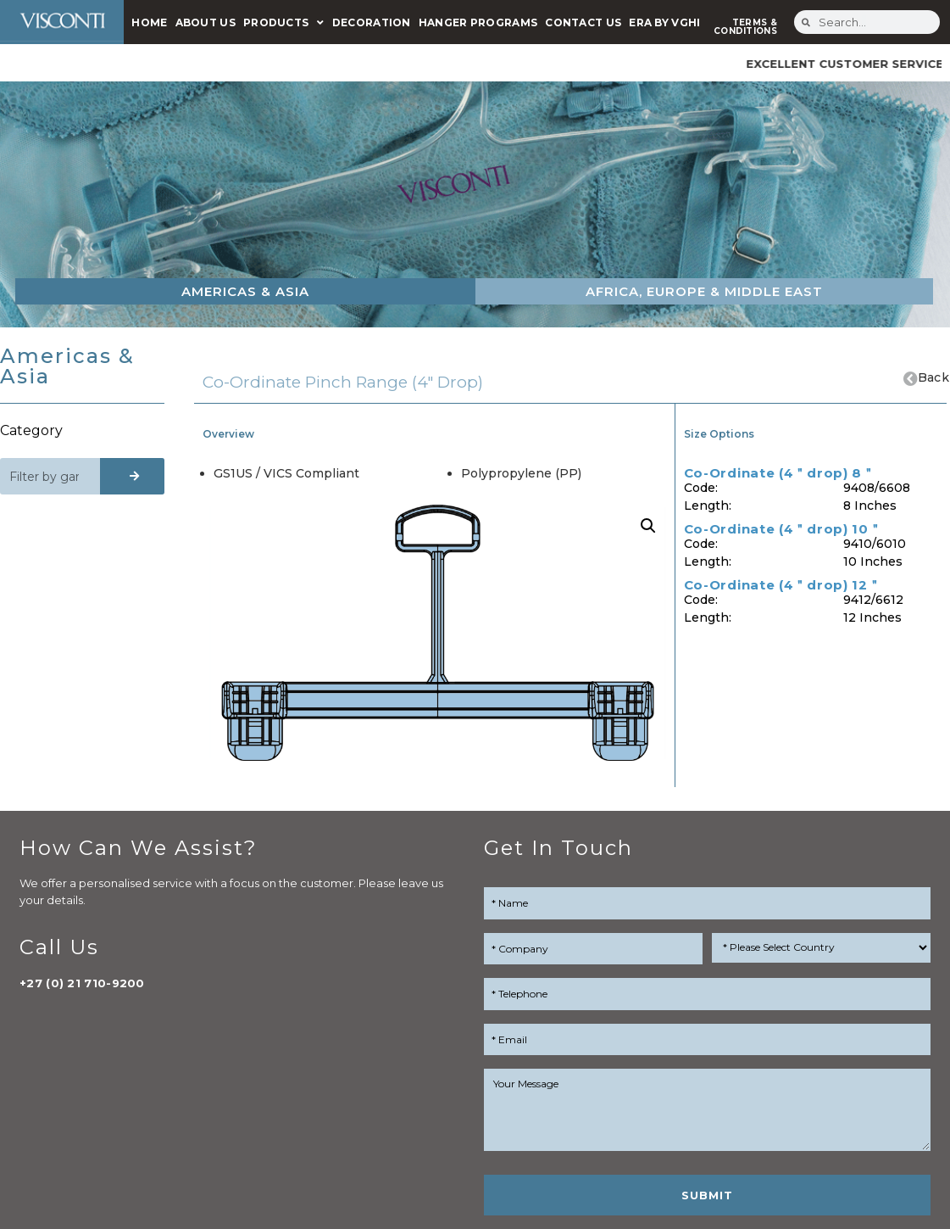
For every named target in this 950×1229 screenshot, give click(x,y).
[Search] (132, 476)
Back (933, 377)
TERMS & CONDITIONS (745, 26)
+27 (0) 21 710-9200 (82, 983)
